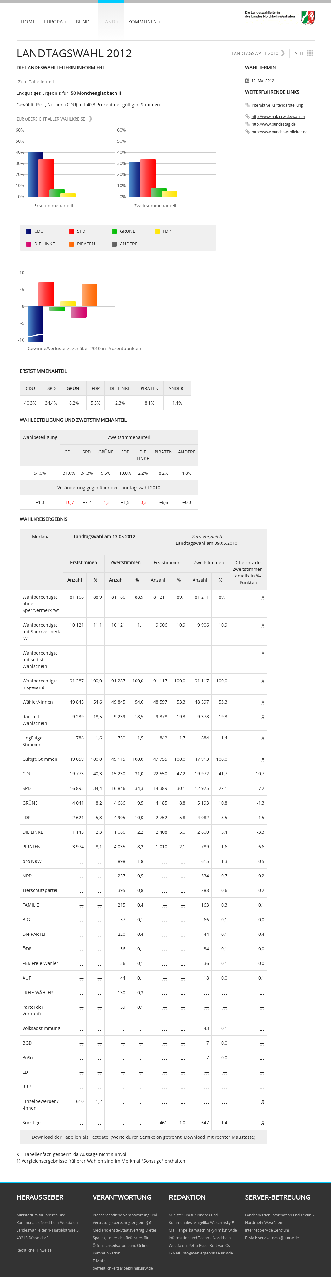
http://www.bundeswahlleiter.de (280, 131)
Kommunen (142, 21)
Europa (53, 21)
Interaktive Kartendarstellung (277, 105)
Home (28, 21)
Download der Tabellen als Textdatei (70, 1137)
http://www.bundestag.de (274, 124)
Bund (82, 21)
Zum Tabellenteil (38, 82)
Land (109, 21)
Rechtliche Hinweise (34, 1250)
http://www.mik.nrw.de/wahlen (278, 116)
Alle (304, 53)
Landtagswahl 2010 (258, 53)
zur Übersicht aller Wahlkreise (55, 119)
